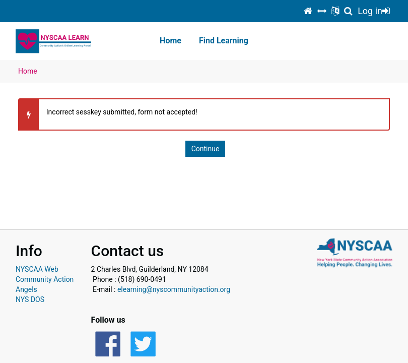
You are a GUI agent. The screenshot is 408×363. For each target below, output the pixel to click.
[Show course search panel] (348, 11)
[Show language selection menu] (335, 11)
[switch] (322, 11)
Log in (374, 11)
